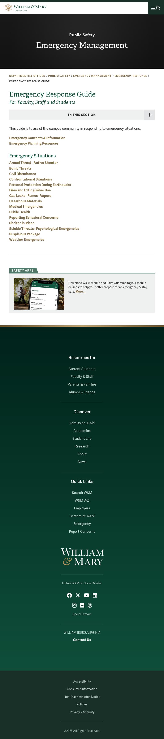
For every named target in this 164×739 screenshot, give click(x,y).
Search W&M (82, 493)
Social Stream (82, 614)
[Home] (26, 7)
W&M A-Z (82, 500)
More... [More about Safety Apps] (80, 291)
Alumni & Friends (82, 392)
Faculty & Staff (82, 377)
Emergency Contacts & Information (37, 138)
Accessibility (82, 681)
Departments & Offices (27, 76)
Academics (82, 431)
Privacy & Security (82, 712)
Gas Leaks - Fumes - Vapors (30, 196)
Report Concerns (82, 532)
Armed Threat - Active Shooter (33, 163)
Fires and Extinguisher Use (30, 190)
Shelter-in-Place (21, 223)
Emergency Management (82, 45)
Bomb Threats (20, 168)
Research (82, 446)
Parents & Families (82, 384)
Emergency (82, 524)
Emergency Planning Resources (34, 143)
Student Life (82, 439)
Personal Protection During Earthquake (40, 185)
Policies (82, 704)
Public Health (19, 212)
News (82, 462)
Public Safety (82, 35)
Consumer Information (82, 689)
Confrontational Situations (30, 179)
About (82, 454)
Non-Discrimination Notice (82, 697)
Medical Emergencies (26, 206)
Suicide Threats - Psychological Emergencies (44, 228)
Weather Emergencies (26, 239)
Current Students (82, 369)
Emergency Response (131, 76)
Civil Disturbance (22, 174)
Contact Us (82, 640)
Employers (82, 508)
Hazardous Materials (25, 201)
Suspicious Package (24, 234)
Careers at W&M (82, 516)
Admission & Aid (82, 423)
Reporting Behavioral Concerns (33, 217)
